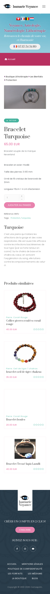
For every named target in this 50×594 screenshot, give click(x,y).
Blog (35, 578)
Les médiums (35, 573)
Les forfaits (15, 573)
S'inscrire (25, 529)
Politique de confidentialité (25, 568)
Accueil (10, 59)
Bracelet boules (15, 419)
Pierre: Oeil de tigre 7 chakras (22, 368)
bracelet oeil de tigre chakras (23, 372)
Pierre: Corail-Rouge (17, 317)
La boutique (19, 578)
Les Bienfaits (36, 76)
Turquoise (26, 218)
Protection (11, 80)
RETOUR (11, 120)
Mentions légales (32, 564)
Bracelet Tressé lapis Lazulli (23, 464)
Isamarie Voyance (20, 7)
